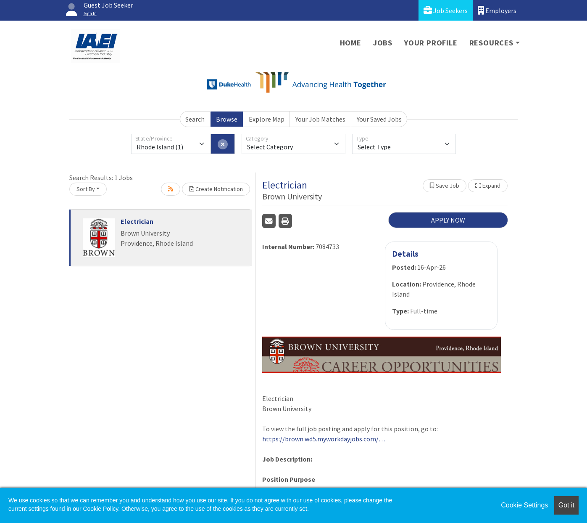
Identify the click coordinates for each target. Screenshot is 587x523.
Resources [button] (491, 43)
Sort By (85, 189)
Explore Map (266, 119)
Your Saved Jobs (379, 119)
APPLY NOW (448, 220)
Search (195, 119)
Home (350, 43)
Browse (226, 119)
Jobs (382, 43)
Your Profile (431, 43)
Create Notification (216, 189)
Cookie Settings (524, 505)
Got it (566, 505)
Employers (497, 10)
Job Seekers (446, 10)
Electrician (137, 221)
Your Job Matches (320, 119)
